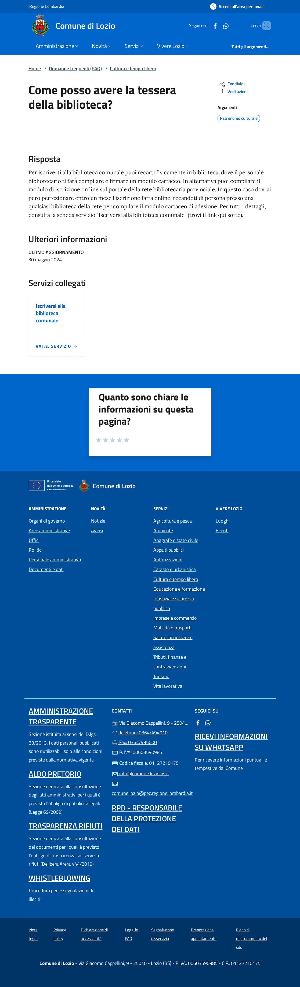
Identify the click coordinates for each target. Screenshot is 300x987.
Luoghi (223, 520)
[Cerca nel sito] (264, 25)
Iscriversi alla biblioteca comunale (51, 313)
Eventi (222, 530)
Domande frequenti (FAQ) (75, 68)
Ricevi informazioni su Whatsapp (231, 741)
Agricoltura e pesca (172, 520)
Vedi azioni (233, 92)
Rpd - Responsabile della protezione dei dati (147, 818)
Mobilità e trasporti (172, 627)
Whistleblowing (59, 878)
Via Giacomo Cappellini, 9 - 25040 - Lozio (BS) (150, 722)
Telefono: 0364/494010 (140, 732)
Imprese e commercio (175, 618)
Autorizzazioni (167, 559)
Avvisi (97, 530)
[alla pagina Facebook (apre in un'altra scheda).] (206, 25)
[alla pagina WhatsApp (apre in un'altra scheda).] (216, 25)
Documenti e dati (46, 569)
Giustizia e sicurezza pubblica (173, 603)
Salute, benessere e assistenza (173, 642)
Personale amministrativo (55, 559)
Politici (35, 550)
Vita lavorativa (167, 686)
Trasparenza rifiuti (66, 825)
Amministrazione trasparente (61, 716)
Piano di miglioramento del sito (251, 938)
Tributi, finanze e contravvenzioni (169, 661)
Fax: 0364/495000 (134, 742)
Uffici (34, 540)
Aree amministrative (49, 530)
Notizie (98, 520)
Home (34, 68)
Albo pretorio (55, 774)
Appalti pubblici (168, 550)
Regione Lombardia (46, 6)
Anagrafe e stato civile (175, 540)
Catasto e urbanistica (174, 569)
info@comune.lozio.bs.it (140, 773)
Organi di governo (47, 520)
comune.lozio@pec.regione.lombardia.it (150, 789)
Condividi (232, 84)
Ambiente (163, 530)
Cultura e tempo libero (133, 68)
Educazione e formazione (179, 589)
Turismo (161, 676)
